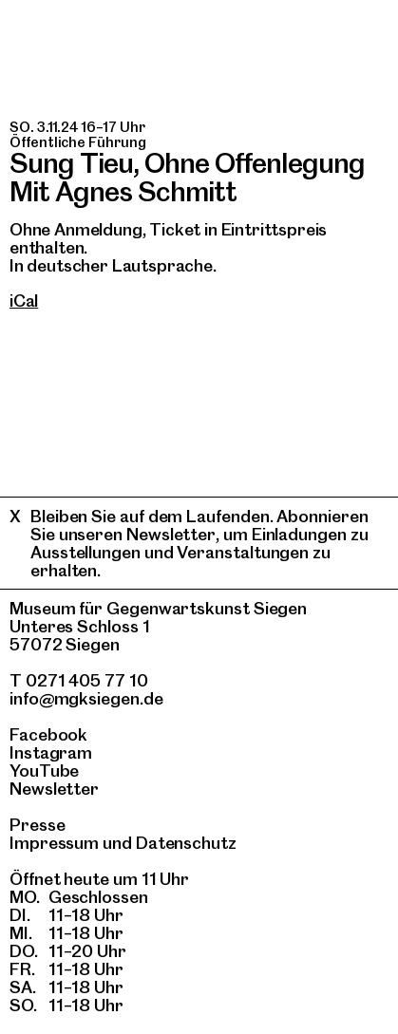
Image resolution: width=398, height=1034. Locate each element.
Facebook (48, 734)
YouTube (44, 770)
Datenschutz (186, 843)
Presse (37, 825)
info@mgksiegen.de (86, 698)
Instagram (50, 752)
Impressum (54, 843)
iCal (23, 300)
